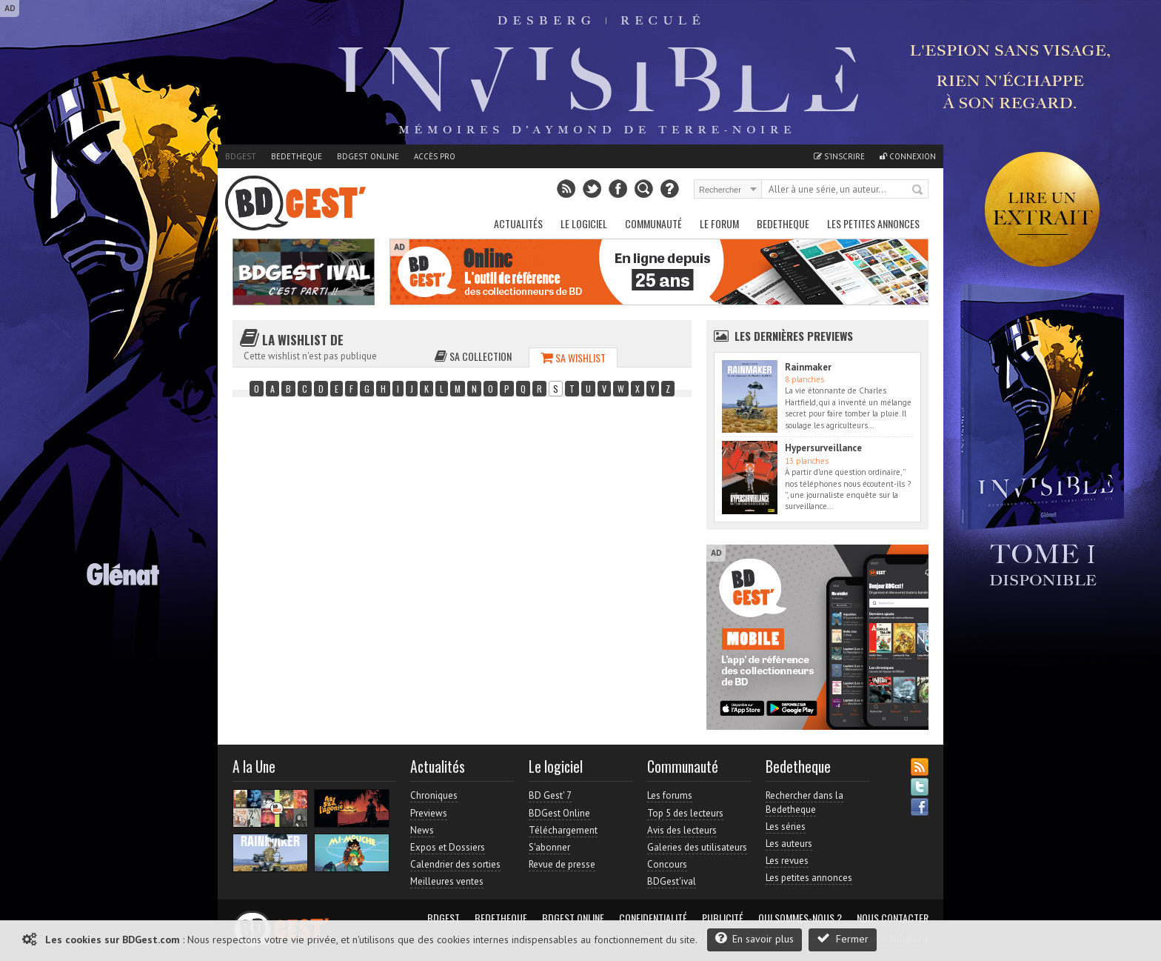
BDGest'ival (671, 881)
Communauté (653, 223)
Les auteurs (789, 843)
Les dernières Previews (794, 335)
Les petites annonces (873, 223)
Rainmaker (808, 367)
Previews (428, 813)
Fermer (843, 938)
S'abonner (549, 847)
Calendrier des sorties (455, 864)
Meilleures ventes (447, 881)
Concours (667, 864)
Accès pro (434, 156)
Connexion (908, 156)
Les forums (669, 795)
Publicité (722, 918)
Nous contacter (893, 918)
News (422, 830)
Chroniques (434, 795)
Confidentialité (653, 918)
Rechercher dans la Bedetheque (804, 802)
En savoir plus (754, 938)
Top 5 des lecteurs (685, 813)
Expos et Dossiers (447, 847)
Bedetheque (296, 156)
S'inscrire (839, 156)
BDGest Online (368, 156)
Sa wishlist (573, 357)
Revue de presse (562, 864)
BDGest (240, 156)
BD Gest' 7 (550, 795)
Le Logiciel (584, 223)
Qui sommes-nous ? (800, 918)
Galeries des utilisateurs (697, 847)
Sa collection (473, 356)
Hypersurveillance (823, 448)
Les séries (786, 826)
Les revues (787, 860)
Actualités (518, 223)
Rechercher (918, 190)
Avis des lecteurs (682, 830)
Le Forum (719, 223)
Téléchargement (563, 830)
